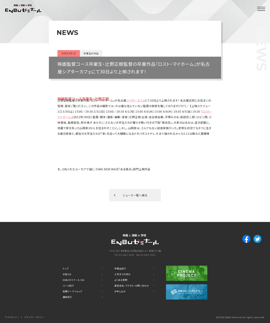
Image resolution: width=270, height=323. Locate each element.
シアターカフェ (135, 100)
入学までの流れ (122, 274)
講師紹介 (67, 297)
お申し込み (120, 291)
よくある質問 (120, 280)
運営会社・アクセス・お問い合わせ (131, 285)
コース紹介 (68, 285)
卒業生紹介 (120, 268)
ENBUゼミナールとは (74, 280)
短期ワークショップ (72, 291)
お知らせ (67, 274)
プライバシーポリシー (34, 317)
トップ (66, 268)
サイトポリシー (12, 317)
